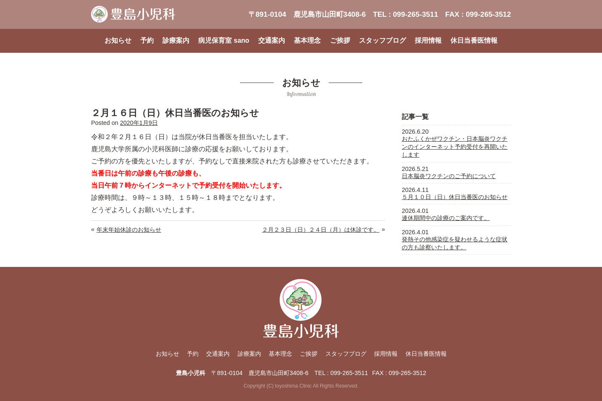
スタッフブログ (382, 40)
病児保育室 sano (223, 40)
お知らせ (118, 40)
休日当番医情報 (473, 40)
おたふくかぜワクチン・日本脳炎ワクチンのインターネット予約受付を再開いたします (455, 146)
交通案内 (271, 40)
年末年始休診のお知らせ (129, 229)
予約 (147, 40)
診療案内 (175, 40)
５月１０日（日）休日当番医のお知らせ (455, 197)
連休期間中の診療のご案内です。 (446, 218)
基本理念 (307, 40)
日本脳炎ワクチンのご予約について (449, 176)
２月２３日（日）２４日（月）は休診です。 (321, 229)
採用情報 (428, 40)
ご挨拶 (340, 40)
